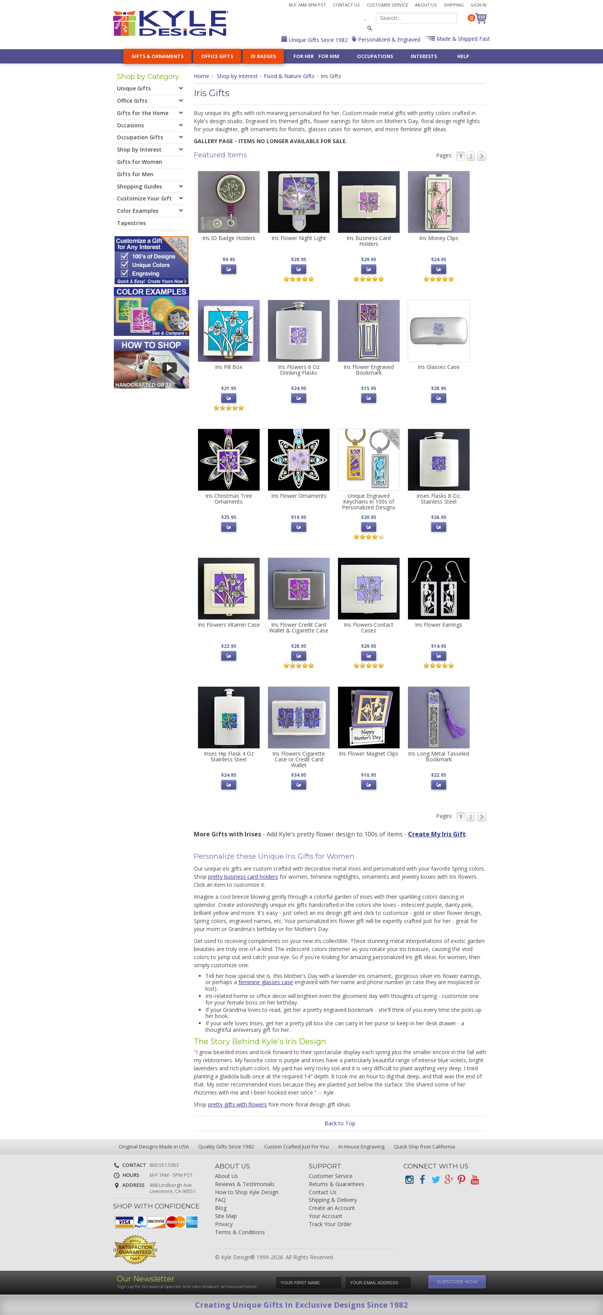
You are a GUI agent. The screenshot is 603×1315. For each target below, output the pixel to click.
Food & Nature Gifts (289, 76)
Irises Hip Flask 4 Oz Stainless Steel (229, 756)
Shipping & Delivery (333, 1200)
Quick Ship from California (424, 1146)
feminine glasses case (265, 982)
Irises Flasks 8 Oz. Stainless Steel (438, 498)
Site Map (226, 1216)
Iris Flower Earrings (438, 624)
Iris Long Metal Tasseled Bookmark (438, 756)
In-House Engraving (361, 1146)
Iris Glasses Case (439, 366)
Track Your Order (330, 1224)
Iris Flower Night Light (299, 238)
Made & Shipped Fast (462, 38)
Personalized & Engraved (388, 39)
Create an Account (332, 1208)
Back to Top (340, 1123)
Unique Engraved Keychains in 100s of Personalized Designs (368, 501)
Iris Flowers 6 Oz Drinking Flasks (299, 369)
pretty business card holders (243, 876)
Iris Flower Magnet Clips (368, 753)
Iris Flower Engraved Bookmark (368, 369)
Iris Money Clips (438, 238)
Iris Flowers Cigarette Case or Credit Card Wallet (298, 759)
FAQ (220, 1200)
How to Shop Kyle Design (246, 1192)
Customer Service (387, 5)
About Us (426, 5)
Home (201, 76)
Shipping (454, 5)
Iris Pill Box (228, 366)
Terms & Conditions (240, 1232)
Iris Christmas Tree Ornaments (228, 498)
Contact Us (346, 5)
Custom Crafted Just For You (296, 1146)
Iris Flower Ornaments (298, 495)
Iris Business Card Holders (368, 240)
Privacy (224, 1224)
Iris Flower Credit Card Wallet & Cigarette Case (298, 627)
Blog (221, 1208)
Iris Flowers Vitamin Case (229, 624)
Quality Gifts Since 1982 (226, 1146)
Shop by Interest (237, 76)
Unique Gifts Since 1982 (317, 39)
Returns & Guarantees (336, 1184)
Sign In (478, 5)
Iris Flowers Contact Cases (368, 627)
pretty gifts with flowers (237, 1104)
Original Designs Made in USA (153, 1146)
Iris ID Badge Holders (228, 238)
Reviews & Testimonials (245, 1184)
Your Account (325, 1216)
